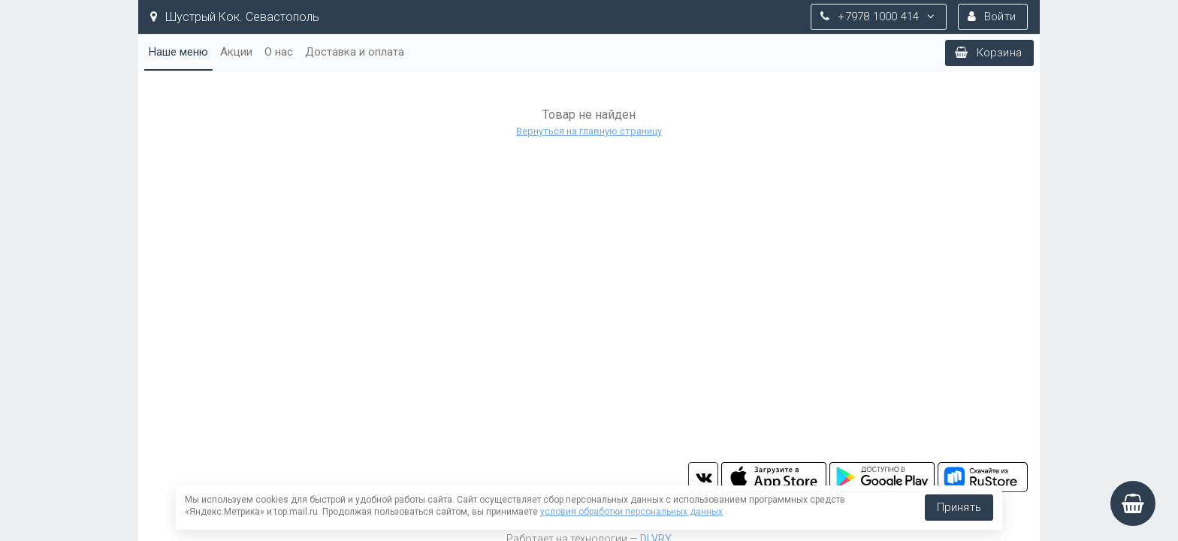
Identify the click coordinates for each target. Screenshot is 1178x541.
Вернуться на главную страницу (589, 131)
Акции (236, 52)
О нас (278, 52)
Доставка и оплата (354, 52)
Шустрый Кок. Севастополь (234, 17)
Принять (959, 507)
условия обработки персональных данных (631, 511)
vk (703, 477)
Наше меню (178, 52)
